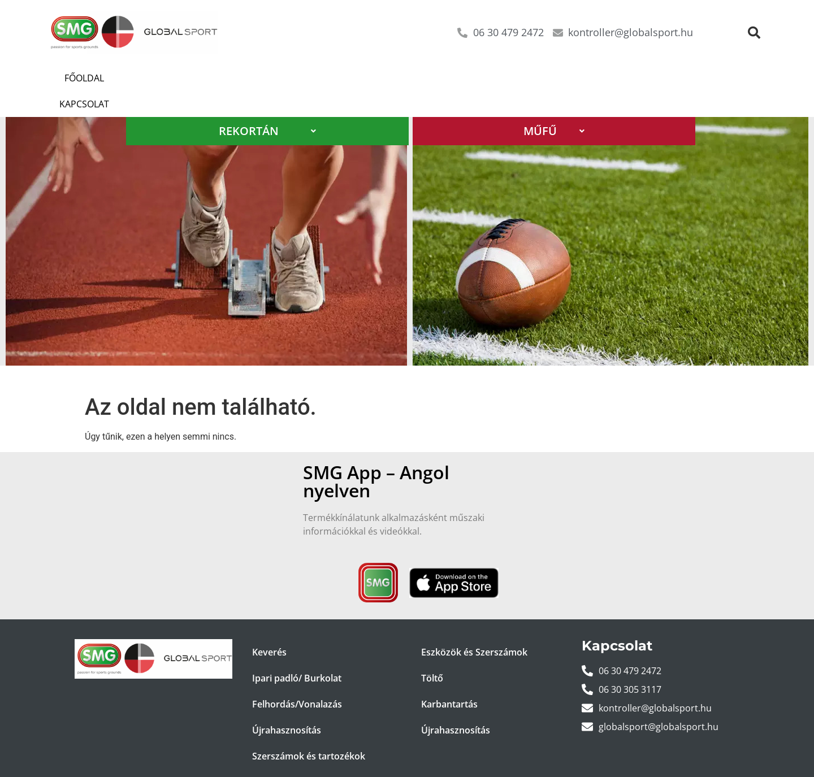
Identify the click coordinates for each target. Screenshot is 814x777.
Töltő (432, 652)
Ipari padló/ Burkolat (296, 652)
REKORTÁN (267, 104)
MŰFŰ (553, 104)
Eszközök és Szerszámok (474, 626)
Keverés (269, 626)
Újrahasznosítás (286, 704)
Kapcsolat (146, 78)
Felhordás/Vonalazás (297, 678)
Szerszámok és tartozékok (308, 730)
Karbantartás (449, 678)
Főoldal (79, 78)
